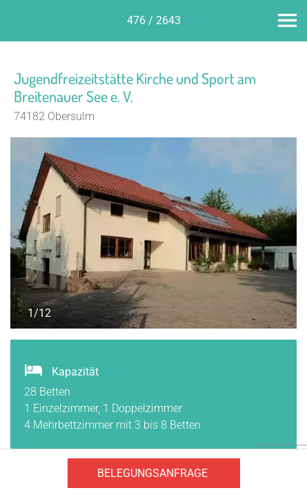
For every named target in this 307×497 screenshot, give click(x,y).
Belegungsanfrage (152, 473)
